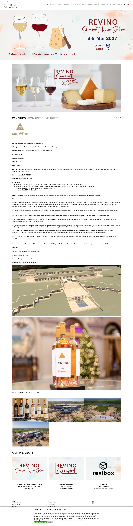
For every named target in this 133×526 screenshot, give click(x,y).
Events (14, 506)
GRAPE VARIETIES (87, 5)
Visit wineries (16, 502)
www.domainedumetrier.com (28, 262)
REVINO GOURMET (66, 484)
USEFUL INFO (105, 5)
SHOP (59, 5)
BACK (118, 117)
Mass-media (52, 502)
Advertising (52, 506)
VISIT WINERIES (75, 5)
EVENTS (112, 5)
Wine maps (16, 504)
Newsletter (51, 504)
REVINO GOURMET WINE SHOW (29, 484)
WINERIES (52, 5)
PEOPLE (96, 5)
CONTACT (119, 5)
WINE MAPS (66, 5)
